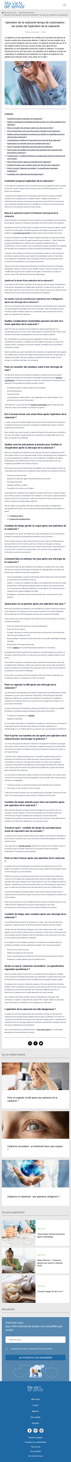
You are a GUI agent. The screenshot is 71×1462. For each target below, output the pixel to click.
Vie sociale (35, 1417)
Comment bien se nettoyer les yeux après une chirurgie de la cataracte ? (34, 140)
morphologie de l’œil (22, 233)
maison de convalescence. (20, 519)
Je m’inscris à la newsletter (35, 1357)
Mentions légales (35, 1438)
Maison (35, 1411)
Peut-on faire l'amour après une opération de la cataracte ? (29, 162)
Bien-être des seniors (26, 13)
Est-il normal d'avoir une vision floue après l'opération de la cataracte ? (34, 131)
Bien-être (35, 1399)
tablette (31, 716)
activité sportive (25, 846)
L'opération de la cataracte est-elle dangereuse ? (25, 174)
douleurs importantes (39, 405)
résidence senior (16, 516)
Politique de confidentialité (35, 1442)
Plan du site (35, 1447)
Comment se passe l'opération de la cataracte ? (25, 119)
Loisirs (36, 1405)
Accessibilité (35, 1451)
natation (16, 648)
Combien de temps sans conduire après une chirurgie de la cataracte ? (33, 165)
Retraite (35, 1423)
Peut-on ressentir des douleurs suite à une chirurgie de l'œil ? (30, 128)
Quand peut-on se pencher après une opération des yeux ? (29, 143)
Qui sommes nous (35, 1456)
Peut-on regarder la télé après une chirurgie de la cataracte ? (30, 147)
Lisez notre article (43, 1029)
